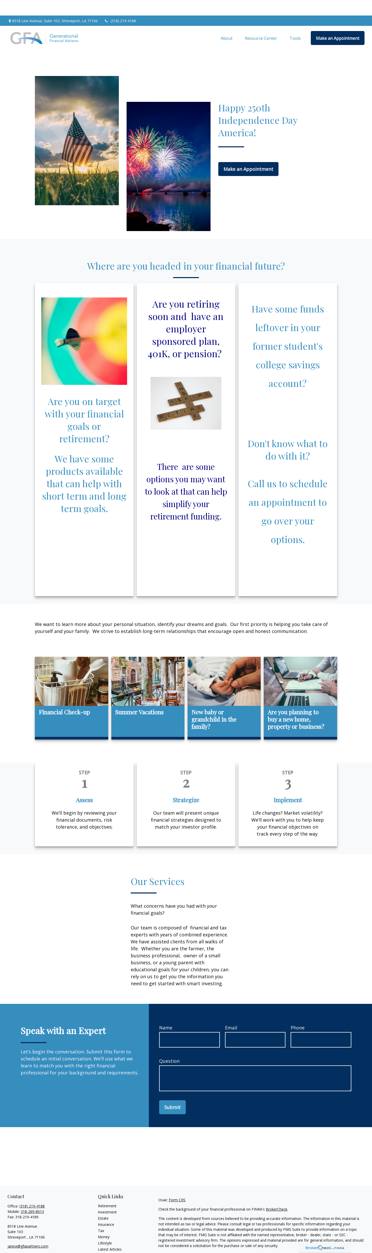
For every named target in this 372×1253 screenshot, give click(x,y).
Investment (107, 1196)
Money (104, 1221)
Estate (103, 1202)
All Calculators (109, 1246)
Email (231, 1012)
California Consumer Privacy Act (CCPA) (329, 1239)
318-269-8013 (32, 1196)
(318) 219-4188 (120, 5)
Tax (101, 1215)
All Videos (106, 1239)
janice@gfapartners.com (27, 1230)
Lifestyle (105, 1227)
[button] (226, 22)
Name (165, 1012)
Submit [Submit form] (172, 1092)
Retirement (107, 1190)
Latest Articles (110, 1233)
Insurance (106, 1208)
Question (169, 1045)
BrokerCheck (276, 1193)
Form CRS (177, 1184)
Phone (298, 1012)
